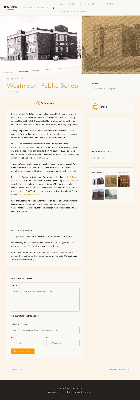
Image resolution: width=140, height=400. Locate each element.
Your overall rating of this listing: (25, 316)
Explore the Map (67, 4)
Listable (78, 392)
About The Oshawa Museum (73, 11)
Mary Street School (18, 369)
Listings (10, 78)
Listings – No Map (92, 4)
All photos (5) (123, 172)
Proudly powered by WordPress (60, 392)
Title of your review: (19, 324)
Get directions (100, 158)
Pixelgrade (87, 392)
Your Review (16, 285)
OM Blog (110, 4)
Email (49, 337)
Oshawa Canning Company (119, 369)
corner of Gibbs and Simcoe (29, 194)
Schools (20, 78)
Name (14, 337)
